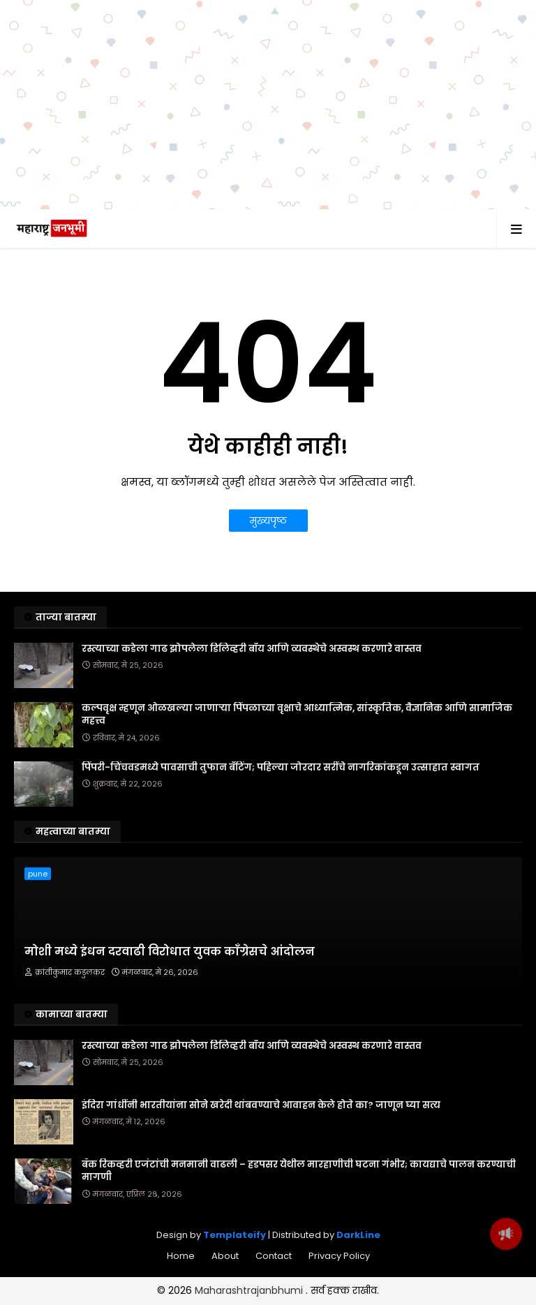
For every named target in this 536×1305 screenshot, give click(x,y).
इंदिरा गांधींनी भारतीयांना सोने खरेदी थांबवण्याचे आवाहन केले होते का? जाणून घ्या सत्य (261, 1168)
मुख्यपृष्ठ (268, 583)
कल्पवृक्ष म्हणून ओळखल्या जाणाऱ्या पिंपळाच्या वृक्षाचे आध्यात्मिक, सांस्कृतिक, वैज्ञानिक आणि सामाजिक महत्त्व (297, 777)
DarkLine (358, 1297)
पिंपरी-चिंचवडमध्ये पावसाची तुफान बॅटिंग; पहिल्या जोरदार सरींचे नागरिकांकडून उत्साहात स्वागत (280, 830)
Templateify (234, 1297)
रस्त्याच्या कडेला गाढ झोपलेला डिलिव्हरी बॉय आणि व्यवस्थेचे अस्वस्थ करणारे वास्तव (252, 712)
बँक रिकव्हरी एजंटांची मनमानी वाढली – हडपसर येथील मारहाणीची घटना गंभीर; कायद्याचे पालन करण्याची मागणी (299, 1233)
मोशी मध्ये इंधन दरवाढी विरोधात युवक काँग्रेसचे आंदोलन (169, 1014)
